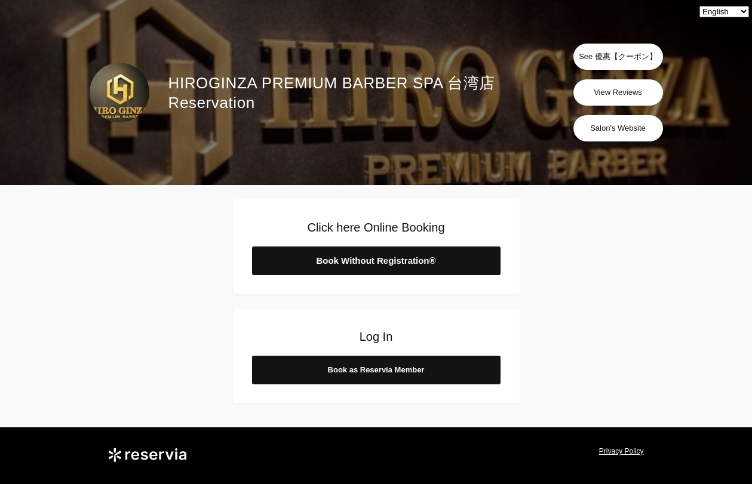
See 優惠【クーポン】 (618, 56)
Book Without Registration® (375, 260)
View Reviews (618, 92)
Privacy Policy (621, 451)
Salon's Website (618, 128)
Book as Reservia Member (376, 369)
